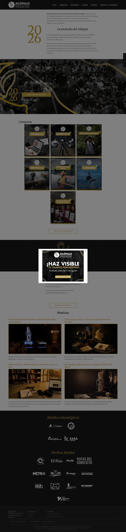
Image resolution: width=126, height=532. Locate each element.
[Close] (85, 250)
